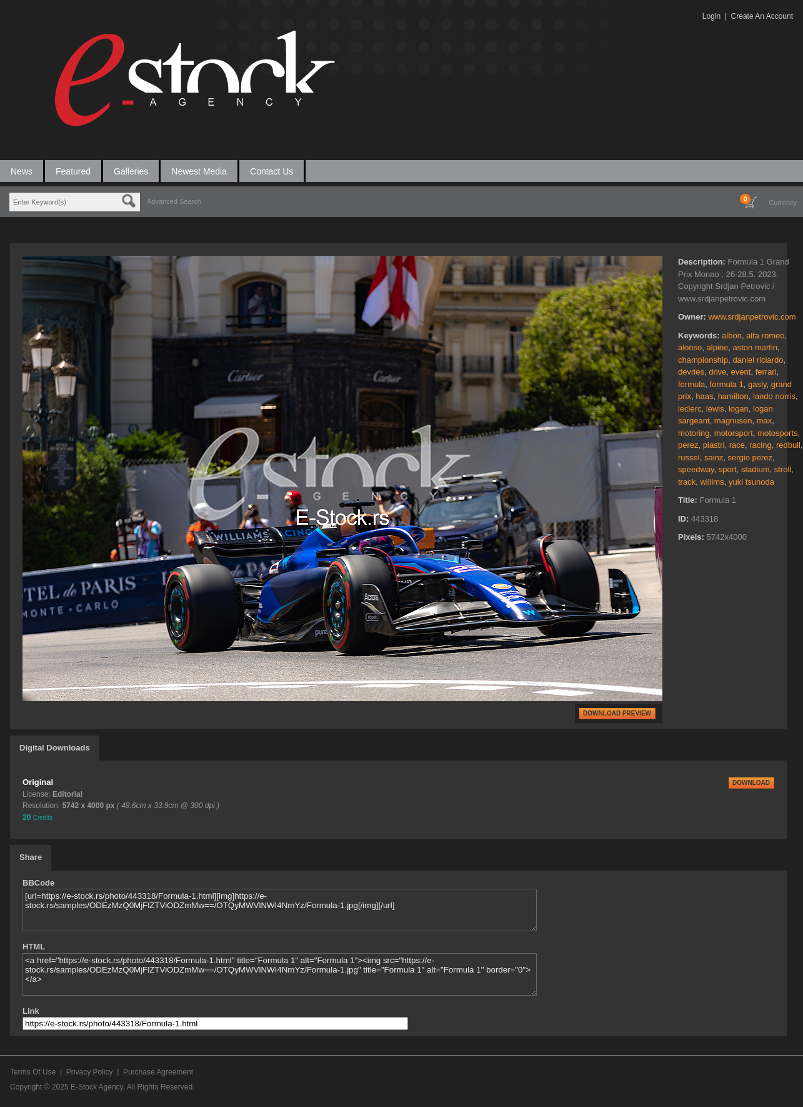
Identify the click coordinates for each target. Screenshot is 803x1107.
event (741, 372)
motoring (694, 433)
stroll (782, 469)
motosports (777, 433)
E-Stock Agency (97, 1087)
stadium (755, 469)
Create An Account (762, 16)
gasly (757, 384)
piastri (714, 445)
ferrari (766, 372)
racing (760, 445)
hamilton (733, 396)
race (737, 445)
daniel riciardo (757, 360)
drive (717, 372)
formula (691, 384)
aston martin (754, 347)
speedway (696, 469)
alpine (718, 347)
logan (739, 408)
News (21, 171)
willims (712, 482)
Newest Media (199, 171)
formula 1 (727, 384)
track (687, 482)
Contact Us (271, 171)
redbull (788, 445)
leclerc (690, 408)
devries (691, 372)
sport (728, 469)
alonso (690, 347)
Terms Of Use (33, 1072)
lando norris (774, 396)
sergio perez (750, 457)
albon (732, 335)
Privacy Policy (89, 1072)
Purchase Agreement (158, 1072)
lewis (715, 408)
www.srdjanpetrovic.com (752, 316)
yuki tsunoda (751, 482)
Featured (73, 171)
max (764, 420)
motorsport (733, 433)
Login (711, 16)
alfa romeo (765, 335)
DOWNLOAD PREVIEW (617, 713)
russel (689, 457)
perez (688, 445)
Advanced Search (174, 201)
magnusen (733, 420)
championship (703, 360)
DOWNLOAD (751, 782)
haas (704, 396)
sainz (713, 457)
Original (37, 782)
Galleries (131, 171)
